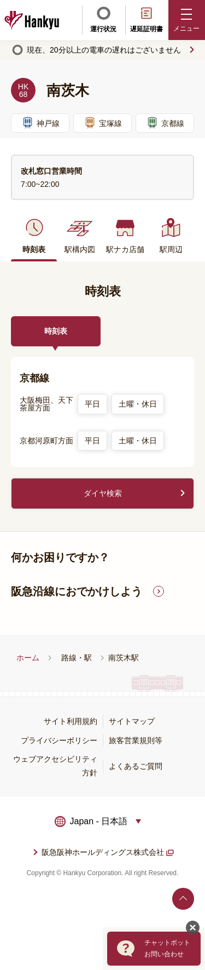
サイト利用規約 (70, 721)
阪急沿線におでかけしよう (76, 591)
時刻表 (33, 235)
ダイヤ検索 (103, 493)
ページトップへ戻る (183, 899)
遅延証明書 (146, 19)
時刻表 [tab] (55, 331)
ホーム (27, 657)
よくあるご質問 (135, 766)
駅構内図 (79, 235)
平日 (92, 404)
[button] (187, 20)
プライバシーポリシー (59, 740)
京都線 (164, 123)
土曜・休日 (138, 404)
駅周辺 (171, 235)
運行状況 (103, 19)
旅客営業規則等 (135, 740)
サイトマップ (132, 721)
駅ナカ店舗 (125, 235)
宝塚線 (102, 123)
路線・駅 (76, 657)
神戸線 (40, 123)
